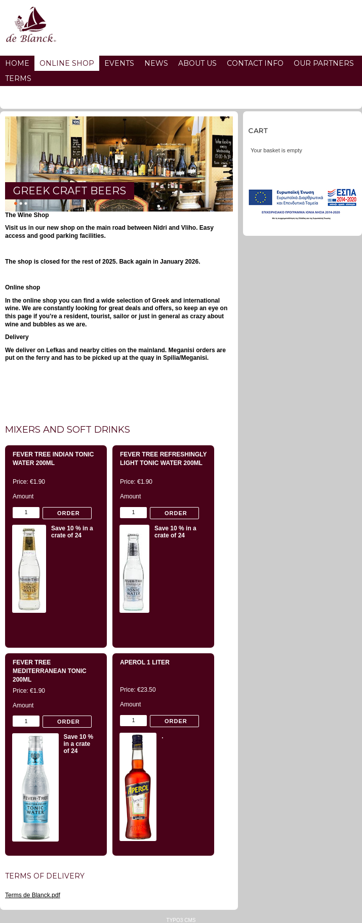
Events (119, 63)
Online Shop (66, 63)
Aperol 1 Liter (145, 662)
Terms (18, 78)
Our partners (324, 63)
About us (197, 63)
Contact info (255, 63)
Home (17, 63)
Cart (258, 131)
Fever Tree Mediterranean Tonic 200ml (50, 671)
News (156, 63)
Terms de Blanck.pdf (32, 895)
